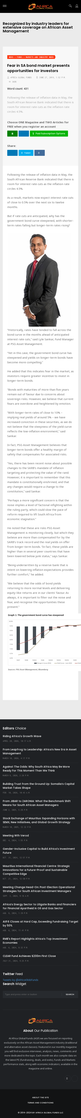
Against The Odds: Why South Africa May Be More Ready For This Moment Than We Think (36, 768)
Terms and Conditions (40, 1102)
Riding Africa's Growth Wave (22, 736)
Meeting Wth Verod (16, 835)
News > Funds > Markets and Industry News (31, 57)
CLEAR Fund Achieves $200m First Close (29, 956)
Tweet (26, 152)
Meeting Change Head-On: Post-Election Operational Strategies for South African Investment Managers (39, 889)
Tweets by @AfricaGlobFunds (20, 980)
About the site (40, 1097)
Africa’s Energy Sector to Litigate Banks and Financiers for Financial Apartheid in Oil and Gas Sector (39, 906)
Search (70, 994)
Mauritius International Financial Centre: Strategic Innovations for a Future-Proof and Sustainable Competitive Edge (36, 870)
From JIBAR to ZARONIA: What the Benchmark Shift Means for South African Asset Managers (37, 803)
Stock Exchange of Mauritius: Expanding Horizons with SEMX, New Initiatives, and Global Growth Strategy (39, 820)
